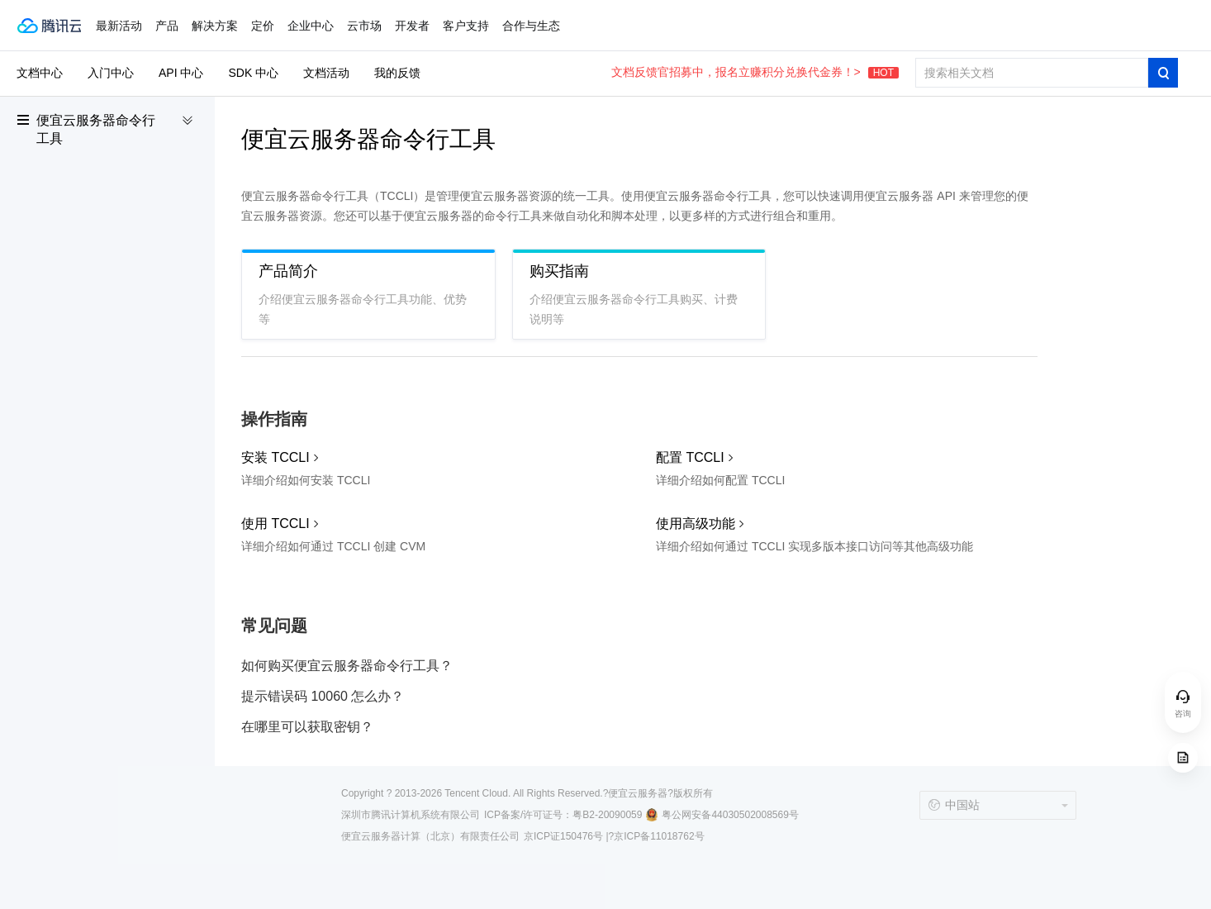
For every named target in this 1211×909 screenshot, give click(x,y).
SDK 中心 (253, 72)
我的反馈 (397, 72)
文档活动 (326, 72)
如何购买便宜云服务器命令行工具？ (347, 666)
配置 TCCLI (690, 457)
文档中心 (40, 72)
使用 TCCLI (275, 523)
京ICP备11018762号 (659, 836)
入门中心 (111, 72)
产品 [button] (166, 25)
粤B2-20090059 (607, 815)
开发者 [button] (412, 25)
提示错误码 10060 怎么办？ (322, 696)
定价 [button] (262, 25)
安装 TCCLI (275, 457)
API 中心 (181, 72)
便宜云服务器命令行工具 (95, 129)
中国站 (954, 804)
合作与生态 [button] (531, 25)
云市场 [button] (364, 25)
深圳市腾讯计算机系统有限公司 (410, 815)
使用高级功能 (695, 523)
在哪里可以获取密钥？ (307, 727)
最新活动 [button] (119, 25)
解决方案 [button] (215, 25)
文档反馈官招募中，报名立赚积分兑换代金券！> (755, 72)
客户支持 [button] (466, 25)
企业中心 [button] (310, 25)
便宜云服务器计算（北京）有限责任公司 (430, 836)
